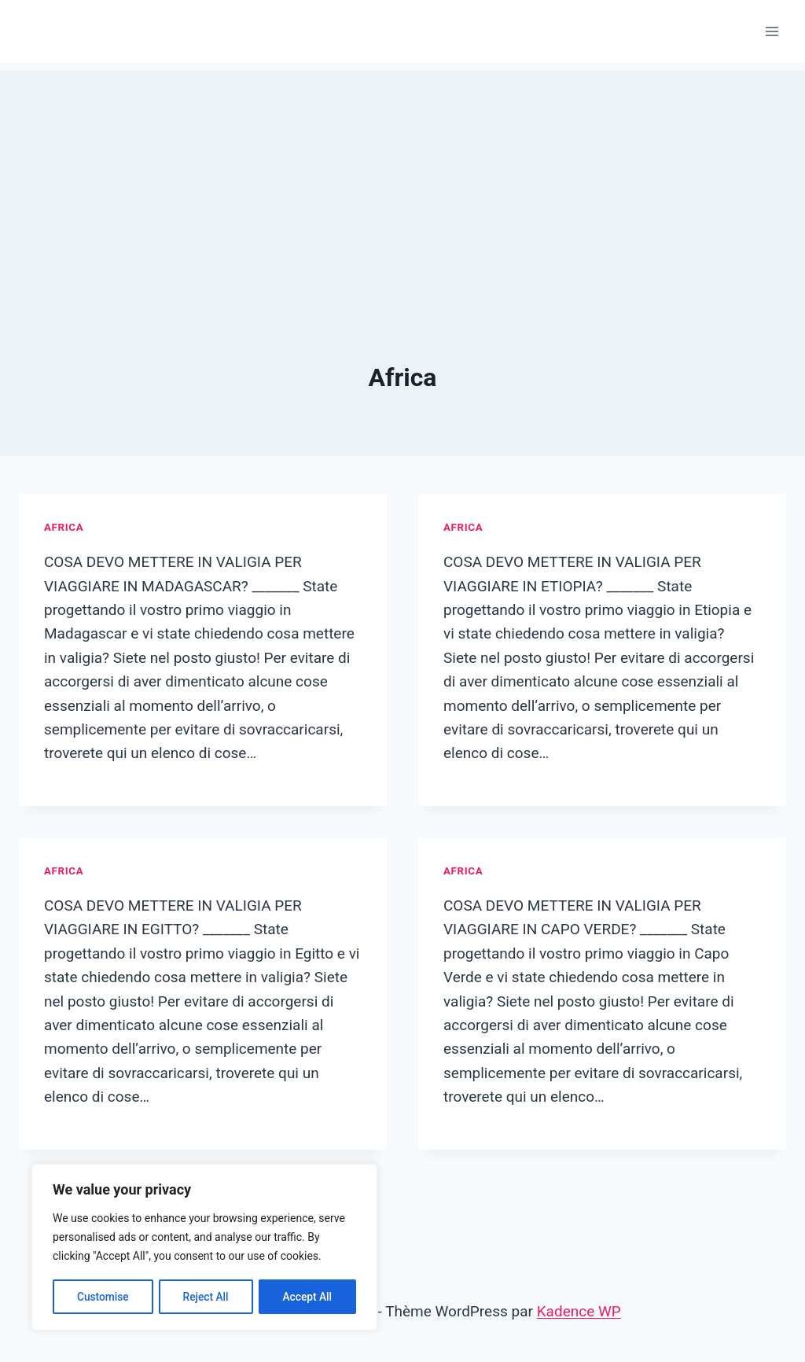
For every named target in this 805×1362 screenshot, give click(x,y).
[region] (204, 1248)
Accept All (307, 1296)
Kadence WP (579, 1311)
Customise (102, 1296)
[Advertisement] (402, 181)
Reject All (205, 1296)
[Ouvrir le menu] (771, 31)
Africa (63, 527)
